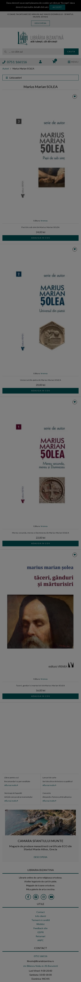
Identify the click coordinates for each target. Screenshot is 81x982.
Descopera (40, 23)
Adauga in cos (40, 238)
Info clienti (40, 916)
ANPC (40, 940)
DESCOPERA (40, 857)
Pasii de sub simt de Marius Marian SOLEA (40, 227)
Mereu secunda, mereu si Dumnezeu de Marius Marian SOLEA (40, 533)
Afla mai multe (11, 785)
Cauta (71, 51)
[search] (33, 51)
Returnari (40, 936)
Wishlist (40, 924)
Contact (40, 912)
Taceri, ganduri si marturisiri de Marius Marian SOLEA (40, 685)
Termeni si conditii (40, 920)
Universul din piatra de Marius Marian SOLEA (40, 380)
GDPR (40, 932)
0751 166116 (14, 62)
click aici (44, 7)
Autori (5, 68)
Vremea (44, 220)
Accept (57, 7)
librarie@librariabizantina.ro (40, 961)
